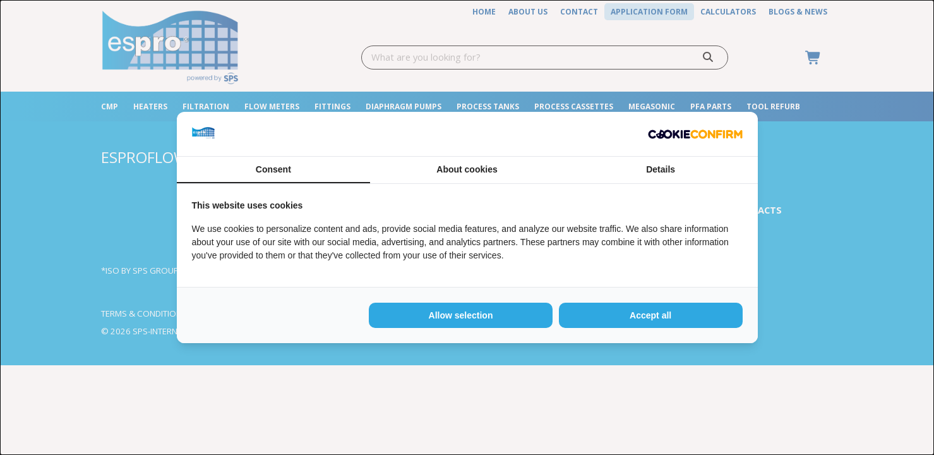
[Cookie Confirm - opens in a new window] (695, 134)
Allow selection (461, 315)
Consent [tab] (273, 169)
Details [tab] (660, 169)
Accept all (650, 315)
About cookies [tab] (466, 169)
